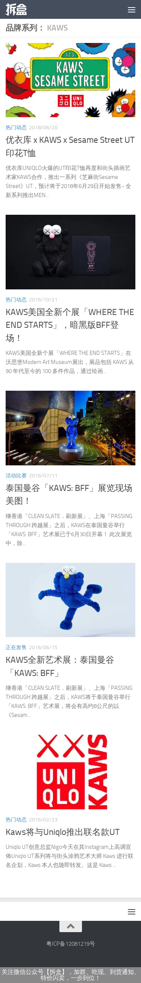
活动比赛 (16, 475)
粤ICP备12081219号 (70, 943)
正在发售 (16, 647)
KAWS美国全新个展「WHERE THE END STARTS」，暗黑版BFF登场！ (70, 325)
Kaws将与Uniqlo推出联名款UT (63, 832)
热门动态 (16, 127)
